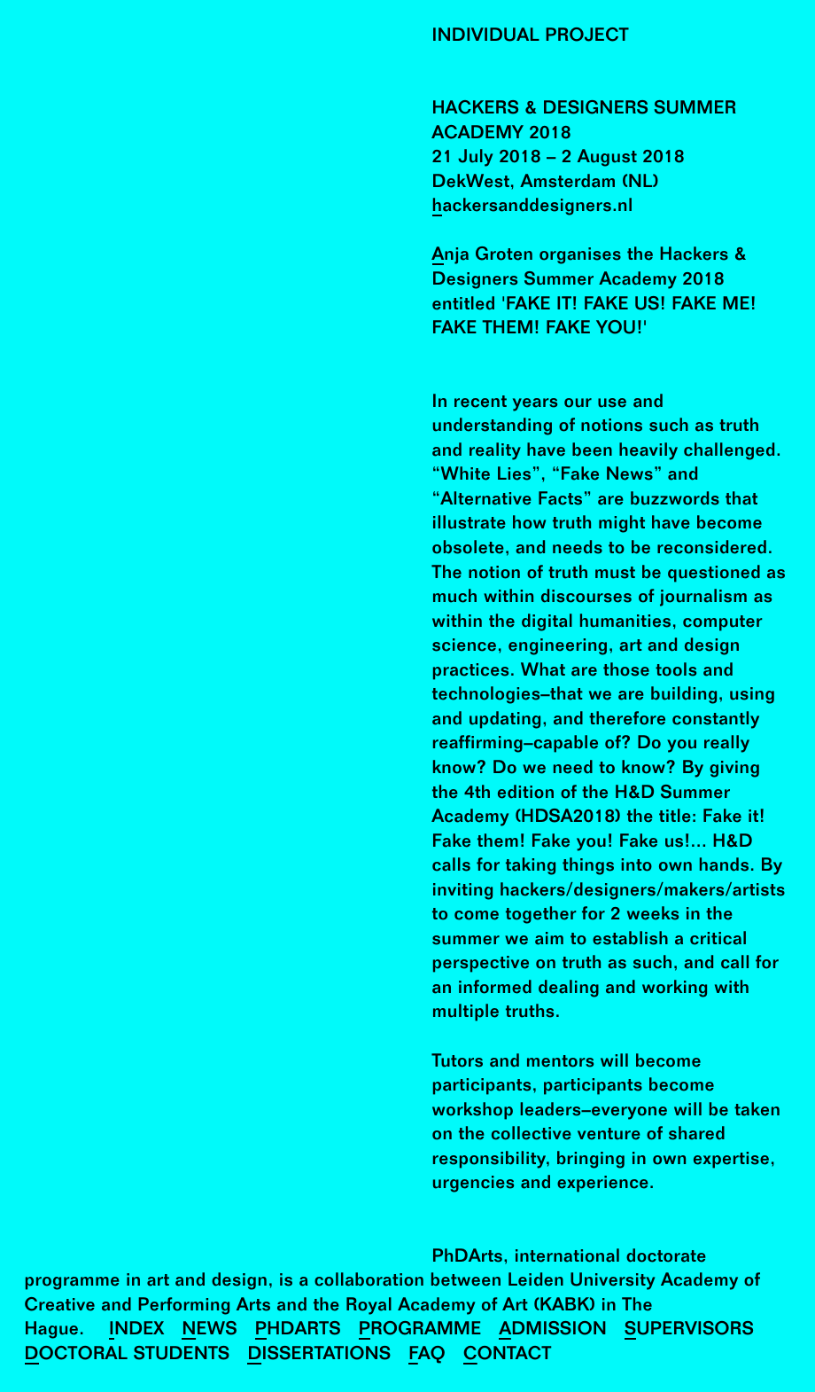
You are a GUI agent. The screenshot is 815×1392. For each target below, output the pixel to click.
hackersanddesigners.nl (532, 207)
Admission (553, 1330)
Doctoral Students (127, 1355)
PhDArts (298, 1330)
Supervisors (689, 1330)
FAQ (427, 1355)
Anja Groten (483, 255)
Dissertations (319, 1355)
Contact (507, 1355)
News (209, 1330)
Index (137, 1330)
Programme (420, 1330)
